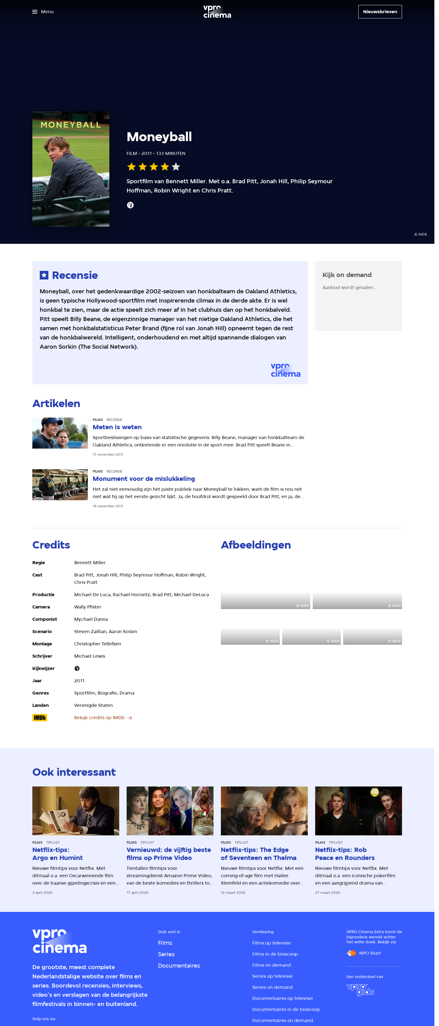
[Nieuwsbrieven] (380, 11)
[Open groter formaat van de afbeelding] (265, 584)
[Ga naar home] (217, 12)
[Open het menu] (43, 11)
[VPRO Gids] (360, 990)
